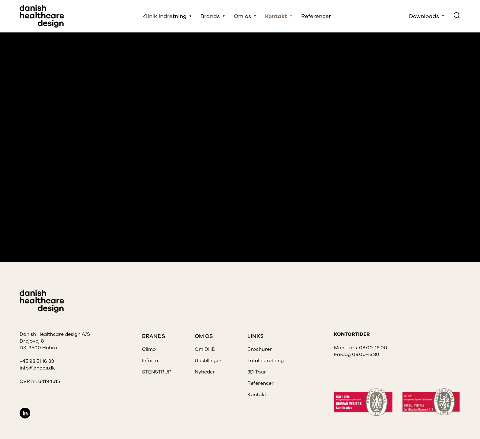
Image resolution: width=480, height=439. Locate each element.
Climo (149, 349)
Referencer (316, 16)
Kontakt (276, 16)
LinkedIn (25, 413)
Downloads (424, 16)
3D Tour (256, 372)
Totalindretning (265, 360)
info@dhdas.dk (37, 368)
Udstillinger (208, 360)
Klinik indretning (164, 16)
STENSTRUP (156, 372)
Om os (242, 16)
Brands (210, 16)
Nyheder (205, 372)
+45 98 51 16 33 (37, 361)
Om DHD (205, 349)
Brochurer (259, 349)
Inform (150, 360)
